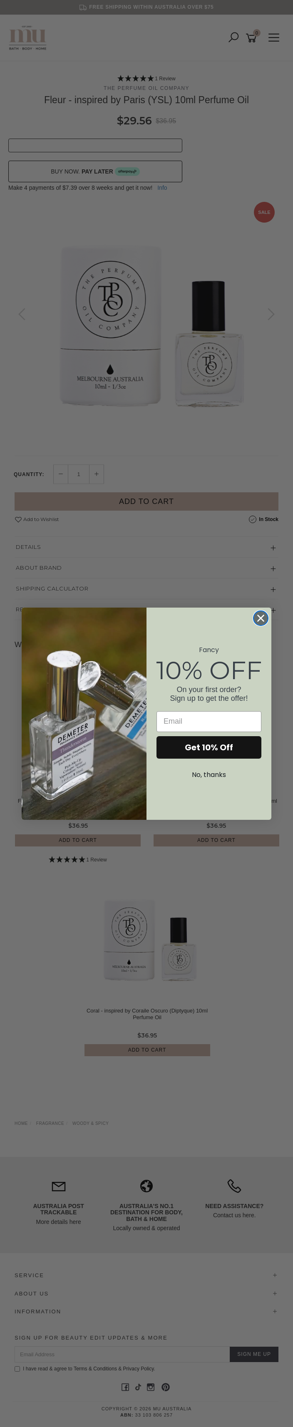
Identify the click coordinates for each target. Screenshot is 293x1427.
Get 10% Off (209, 747)
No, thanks (209, 774)
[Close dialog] (260, 618)
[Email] (208, 721)
